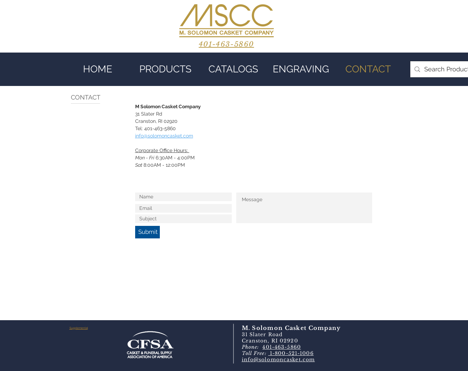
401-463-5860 (281, 347)
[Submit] (147, 232)
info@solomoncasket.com (278, 359)
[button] (165, 69)
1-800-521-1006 (291, 353)
